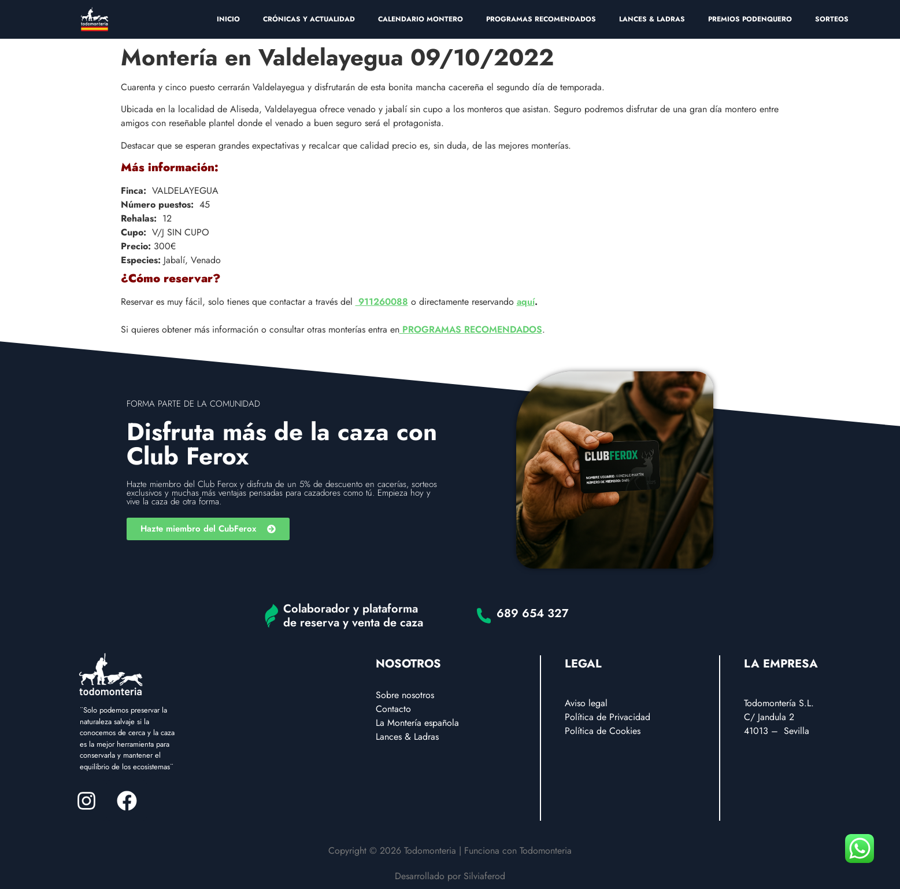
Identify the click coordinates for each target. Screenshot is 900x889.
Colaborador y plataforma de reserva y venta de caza (353, 615)
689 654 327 (533, 613)
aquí (526, 301)
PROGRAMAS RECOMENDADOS (541, 19)
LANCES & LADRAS (652, 19)
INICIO (228, 19)
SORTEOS (832, 19)
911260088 (381, 301)
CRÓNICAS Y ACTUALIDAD (309, 19)
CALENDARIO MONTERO (420, 19)
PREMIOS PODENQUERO (750, 19)
